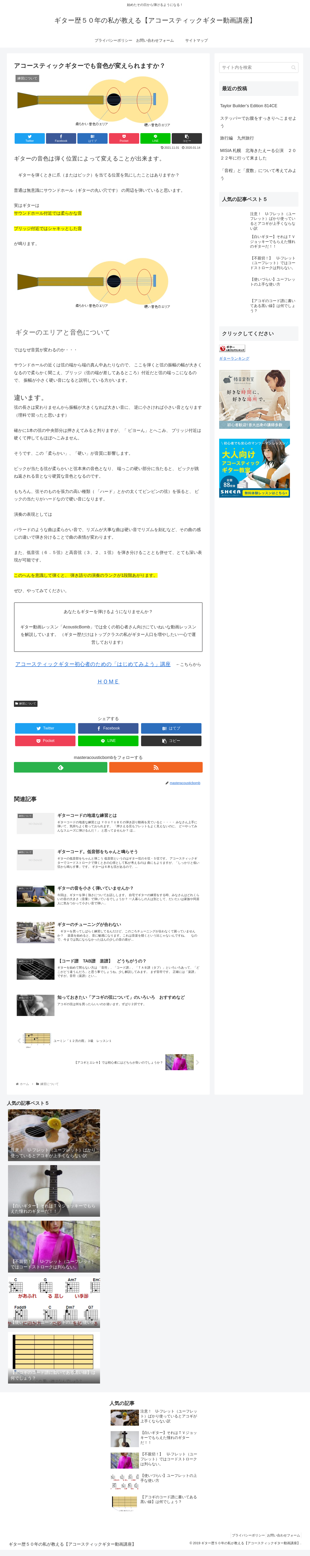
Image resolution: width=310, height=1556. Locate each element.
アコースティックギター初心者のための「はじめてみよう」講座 (93, 664)
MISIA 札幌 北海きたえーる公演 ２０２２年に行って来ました (258, 154)
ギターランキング (234, 358)
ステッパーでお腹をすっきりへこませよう (258, 122)
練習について (25, 703)
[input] (258, 67)
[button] (293, 67)
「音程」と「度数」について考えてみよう (258, 174)
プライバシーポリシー (244, 1541)
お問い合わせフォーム (282, 1541)
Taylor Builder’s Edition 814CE (248, 105)
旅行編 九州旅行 (237, 138)
